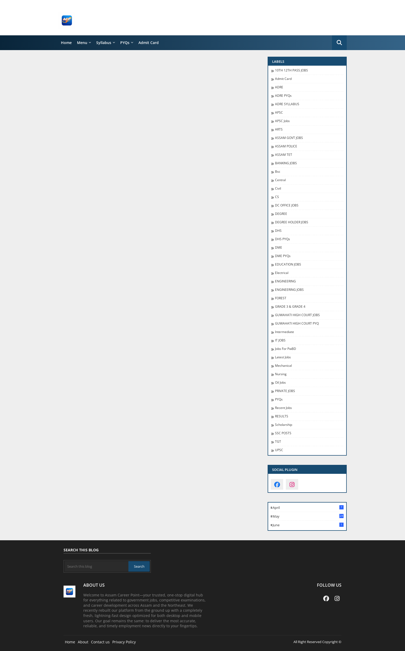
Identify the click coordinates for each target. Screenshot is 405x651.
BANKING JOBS (286, 163)
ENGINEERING (285, 281)
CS (277, 197)
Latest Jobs (283, 357)
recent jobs (283, 408)
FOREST (280, 298)
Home (66, 42)
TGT (278, 442)
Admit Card (148, 42)
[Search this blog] (96, 566)
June (308, 525)
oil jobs (280, 382)
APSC (279, 112)
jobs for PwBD (285, 349)
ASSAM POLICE (286, 146)
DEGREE (281, 214)
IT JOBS (280, 340)
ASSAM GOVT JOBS (289, 138)
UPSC (279, 450)
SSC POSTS (283, 433)
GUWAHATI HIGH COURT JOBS (297, 315)
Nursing (281, 374)
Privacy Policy (124, 641)
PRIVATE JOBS (285, 391)
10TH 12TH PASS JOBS (291, 70)
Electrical (281, 273)
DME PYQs (283, 256)
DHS (278, 231)
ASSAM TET (283, 155)
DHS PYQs (282, 239)
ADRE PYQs (283, 96)
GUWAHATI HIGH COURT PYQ (297, 323)
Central (280, 180)
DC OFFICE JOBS (286, 205)
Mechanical (283, 366)
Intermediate (284, 332)
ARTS (279, 129)
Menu (82, 42)
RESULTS (281, 416)
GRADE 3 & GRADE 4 (290, 307)
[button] (339, 42)
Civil (278, 188)
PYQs (124, 42)
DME (278, 247)
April (308, 507)
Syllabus (103, 42)
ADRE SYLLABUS (287, 104)
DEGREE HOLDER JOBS (291, 222)
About (83, 641)
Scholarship (283, 425)
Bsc (277, 172)
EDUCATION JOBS (288, 264)
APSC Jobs (282, 121)
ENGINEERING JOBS (289, 290)
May (308, 516)
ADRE (279, 87)
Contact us (100, 641)
